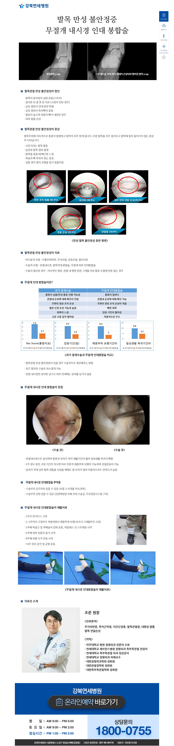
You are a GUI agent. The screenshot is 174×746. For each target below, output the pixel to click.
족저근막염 (163, 40)
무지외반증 (163, 50)
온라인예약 (163, 19)
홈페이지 (163, 29)
